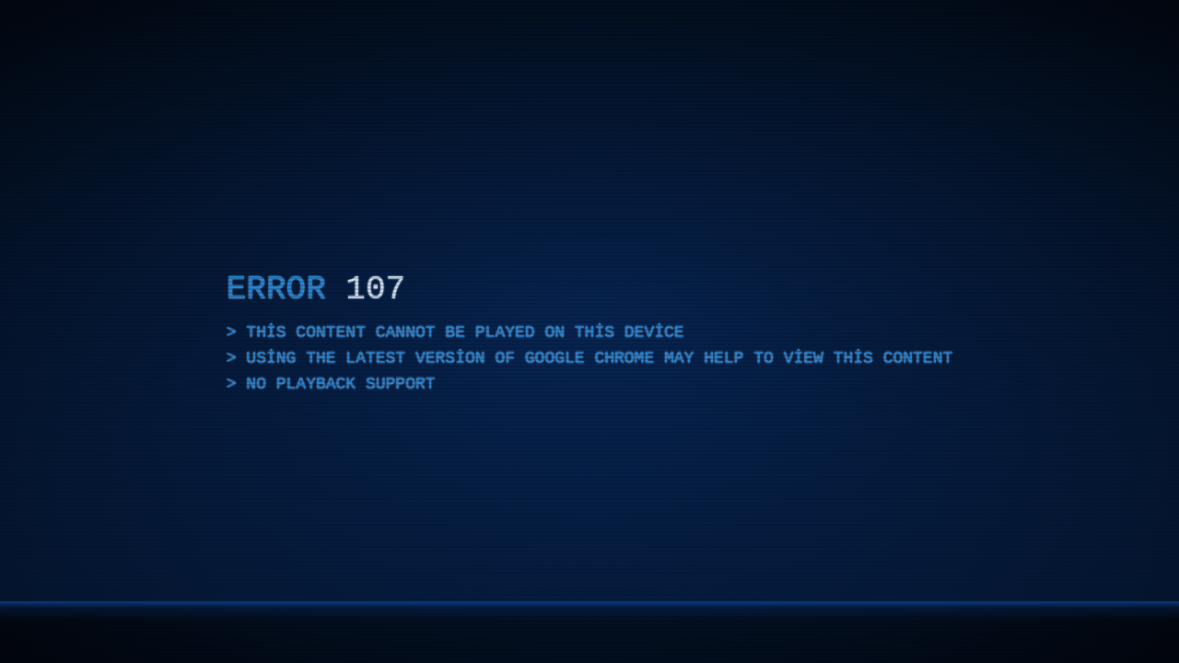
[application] (589, 331)
